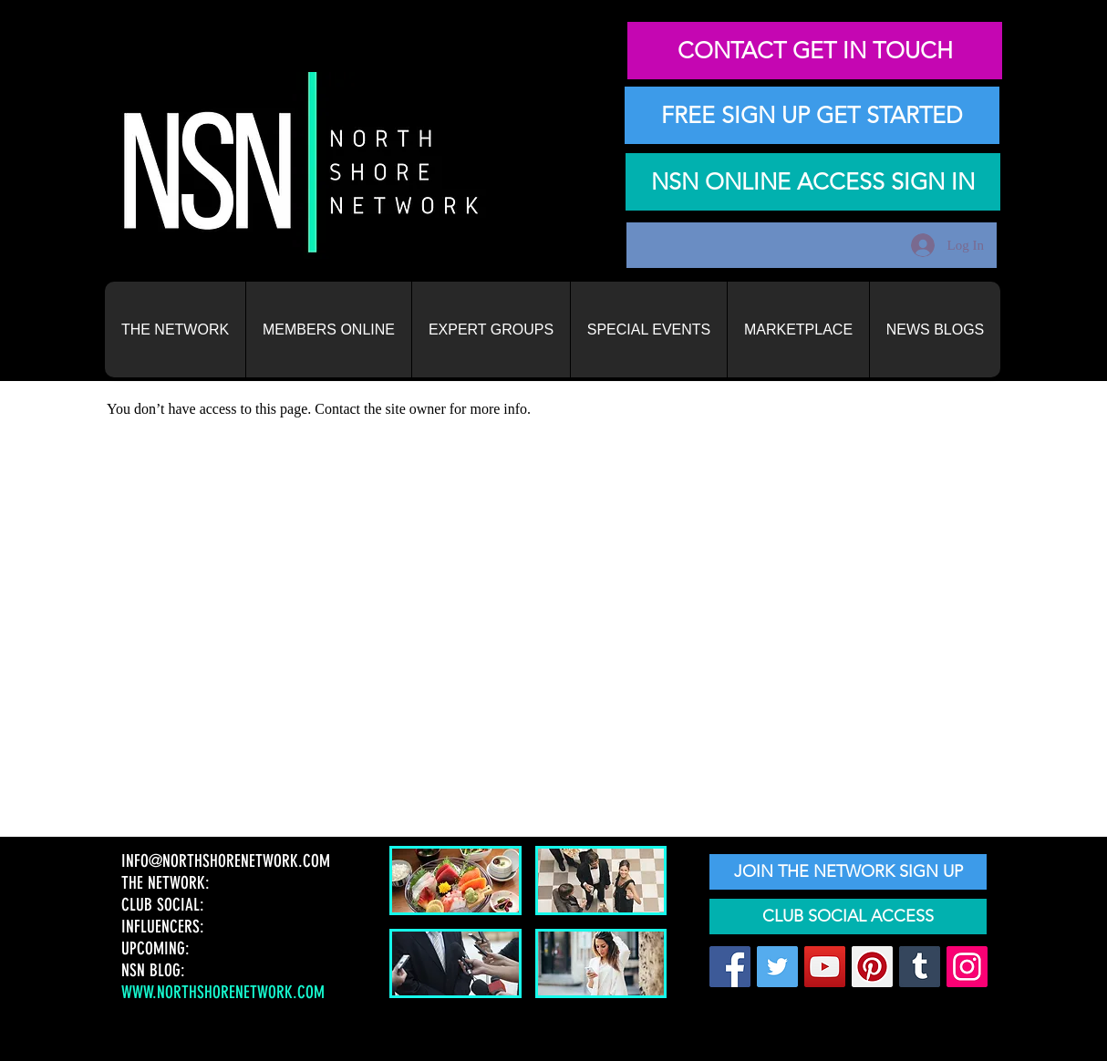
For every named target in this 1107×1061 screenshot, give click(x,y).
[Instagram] (967, 966)
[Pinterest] (872, 966)
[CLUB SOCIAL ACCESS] (848, 916)
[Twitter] (777, 966)
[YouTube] (824, 966)
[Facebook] (729, 966)
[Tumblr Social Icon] (919, 966)
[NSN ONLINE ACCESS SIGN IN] (813, 182)
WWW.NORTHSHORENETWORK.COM (223, 992)
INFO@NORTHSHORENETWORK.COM (228, 860)
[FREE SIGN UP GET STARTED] (812, 115)
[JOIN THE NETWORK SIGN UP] (848, 872)
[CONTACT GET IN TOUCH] (814, 50)
